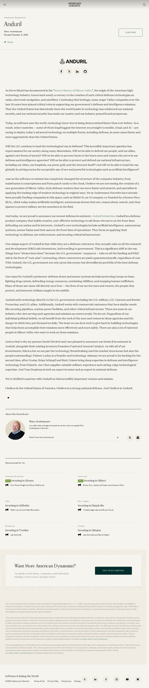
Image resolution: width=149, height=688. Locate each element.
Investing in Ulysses (22, 480)
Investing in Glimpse (89, 530)
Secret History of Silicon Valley (73, 90)
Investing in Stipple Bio (91, 505)
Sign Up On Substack (113, 570)
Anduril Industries (103, 216)
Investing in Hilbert (95, 480)
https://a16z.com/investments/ (95, 639)
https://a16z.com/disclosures (20, 653)
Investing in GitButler (17, 505)
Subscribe (130, 32)
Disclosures (66, 681)
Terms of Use (39, 681)
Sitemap (77, 681)
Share (8, 42)
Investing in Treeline (17, 530)
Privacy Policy (53, 681)
